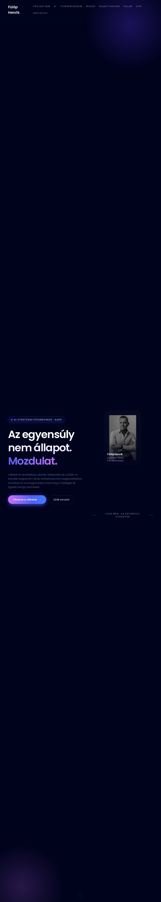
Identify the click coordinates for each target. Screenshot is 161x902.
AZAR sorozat (61, 499)
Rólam (128, 6)
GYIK (139, 6)
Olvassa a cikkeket (27, 500)
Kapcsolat (40, 13)
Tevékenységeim (71, 6)
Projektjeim (41, 6)
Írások (90, 6)
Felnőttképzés (109, 6)
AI (55, 6)
